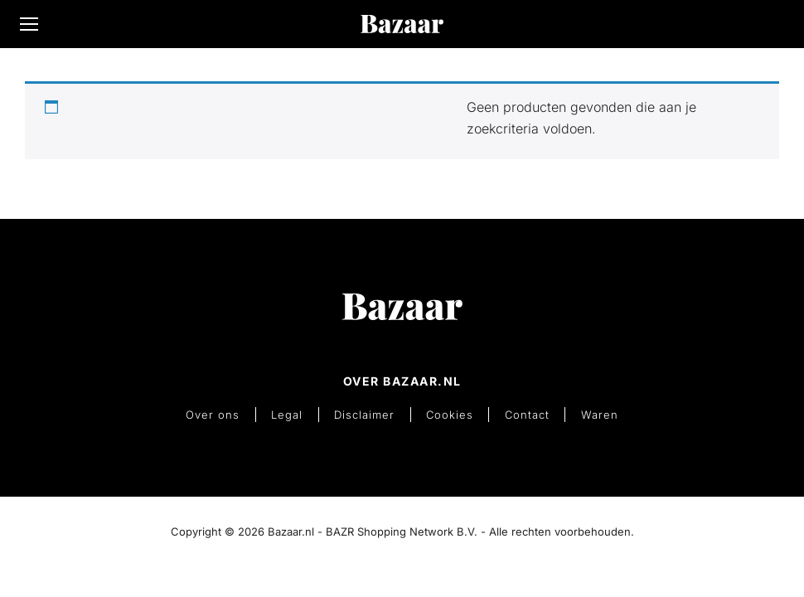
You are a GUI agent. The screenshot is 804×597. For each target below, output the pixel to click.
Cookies (448, 412)
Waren (589, 412)
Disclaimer (367, 412)
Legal (293, 412)
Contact (521, 412)
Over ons (223, 412)
